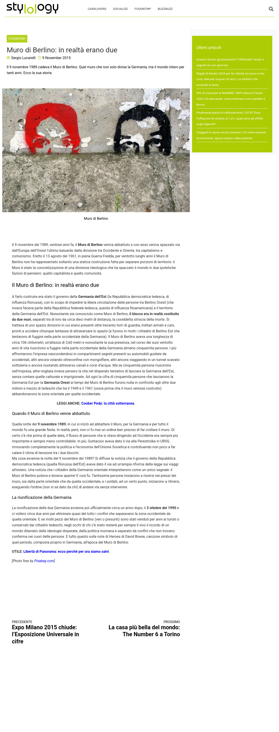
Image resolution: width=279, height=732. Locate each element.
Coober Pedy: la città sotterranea (107, 403)
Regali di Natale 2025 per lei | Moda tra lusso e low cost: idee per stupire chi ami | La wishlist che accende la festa (231, 79)
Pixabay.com (44, 561)
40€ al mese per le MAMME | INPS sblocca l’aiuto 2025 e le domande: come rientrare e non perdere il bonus (231, 98)
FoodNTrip (142, 9)
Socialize (120, 9)
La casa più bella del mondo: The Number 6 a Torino (142, 629)
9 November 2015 (56, 58)
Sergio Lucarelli (23, 58)
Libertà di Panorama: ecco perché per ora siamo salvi (66, 551)
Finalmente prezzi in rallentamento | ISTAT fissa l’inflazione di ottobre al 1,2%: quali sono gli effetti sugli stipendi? (230, 118)
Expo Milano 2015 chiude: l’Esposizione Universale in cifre (50, 632)
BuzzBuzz (165, 9)
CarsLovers (97, 9)
